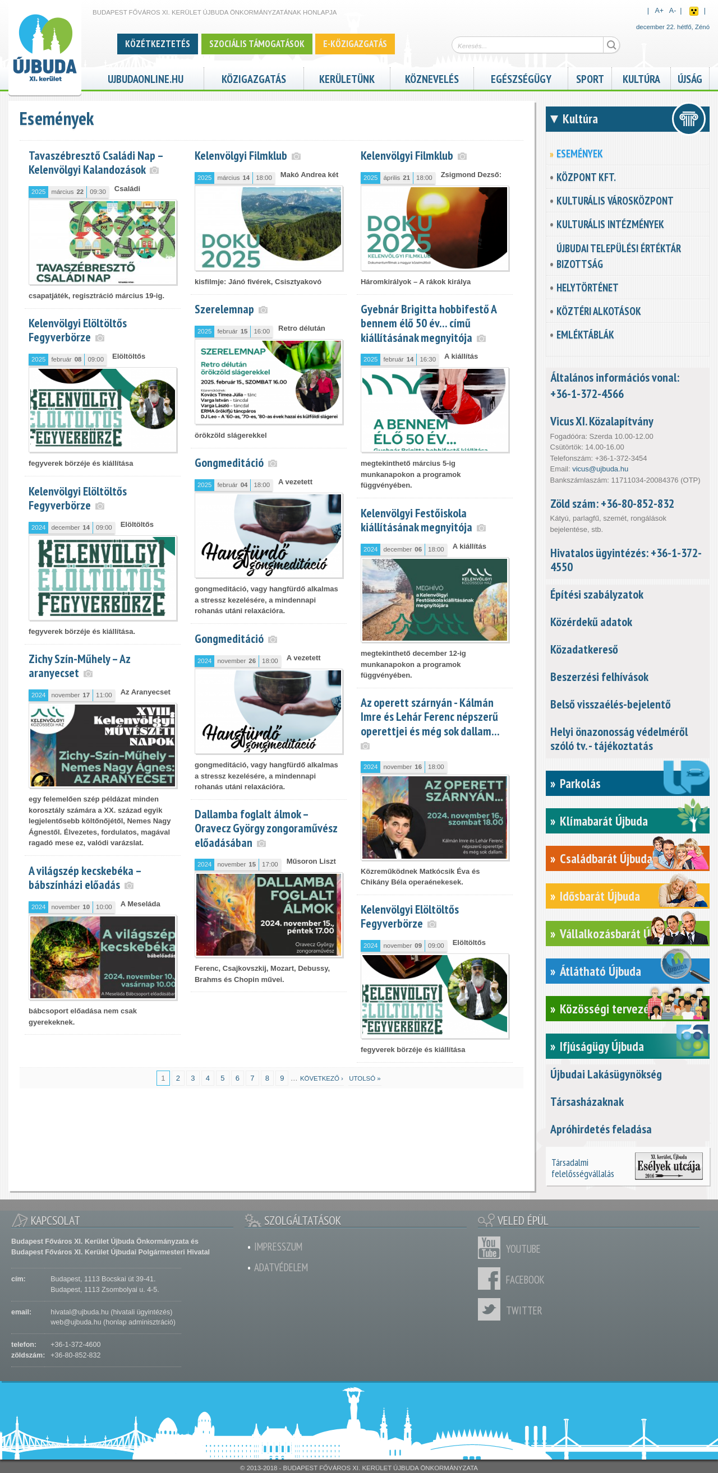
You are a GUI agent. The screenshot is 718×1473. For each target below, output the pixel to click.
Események (579, 153)
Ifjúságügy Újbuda (602, 1046)
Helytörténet (587, 287)
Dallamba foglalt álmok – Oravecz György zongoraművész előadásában (266, 828)
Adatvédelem (281, 1267)
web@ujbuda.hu (75, 1322)
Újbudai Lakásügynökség (606, 1074)
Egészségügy (521, 78)
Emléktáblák (585, 334)
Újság (690, 78)
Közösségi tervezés (607, 1008)
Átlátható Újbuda (600, 971)
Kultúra (641, 78)
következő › (321, 1078)
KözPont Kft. (586, 177)
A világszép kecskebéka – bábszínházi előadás (85, 877)
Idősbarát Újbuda (600, 896)
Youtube (492, 1247)
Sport (590, 78)
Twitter (492, 1309)
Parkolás (580, 783)
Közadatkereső (584, 649)
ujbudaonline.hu (145, 78)
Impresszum (278, 1246)
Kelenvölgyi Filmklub (241, 155)
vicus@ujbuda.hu (600, 469)
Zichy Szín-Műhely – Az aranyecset (79, 665)
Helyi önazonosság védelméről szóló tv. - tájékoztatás (619, 738)
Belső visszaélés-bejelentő (610, 704)
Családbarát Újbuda (606, 858)
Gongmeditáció (229, 462)
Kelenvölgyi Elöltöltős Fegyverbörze (78, 330)
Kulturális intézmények (610, 224)
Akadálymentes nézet (694, 11)
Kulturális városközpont (615, 200)
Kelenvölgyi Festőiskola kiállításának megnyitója (416, 520)
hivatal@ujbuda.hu (79, 1312)
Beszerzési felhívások (599, 676)
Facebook (492, 1278)
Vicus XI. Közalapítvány (601, 421)
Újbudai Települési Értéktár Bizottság (618, 256)
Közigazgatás (254, 78)
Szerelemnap (224, 309)
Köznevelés (432, 78)
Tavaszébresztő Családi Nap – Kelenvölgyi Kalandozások (96, 162)
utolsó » (364, 1078)
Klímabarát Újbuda (604, 821)
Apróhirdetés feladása (601, 1129)
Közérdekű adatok (591, 621)
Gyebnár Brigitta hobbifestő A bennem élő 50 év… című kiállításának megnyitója (428, 323)
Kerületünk (347, 78)
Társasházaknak (587, 1101)
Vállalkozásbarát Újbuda (618, 933)
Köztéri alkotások (598, 311)
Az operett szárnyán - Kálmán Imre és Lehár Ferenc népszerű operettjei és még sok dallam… (430, 716)
